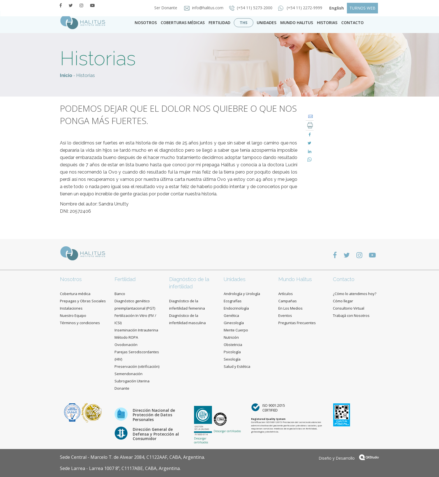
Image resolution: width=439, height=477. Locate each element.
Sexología (232, 359)
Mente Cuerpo (236, 330)
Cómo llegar (343, 300)
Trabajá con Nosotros (351, 315)
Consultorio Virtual (348, 308)
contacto (352, 22)
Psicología (232, 351)
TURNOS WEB (362, 8)
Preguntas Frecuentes (297, 322)
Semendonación (129, 373)
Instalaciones (71, 308)
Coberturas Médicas (183, 22)
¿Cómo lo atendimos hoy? (354, 293)
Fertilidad (219, 22)
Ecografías (233, 300)
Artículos (285, 293)
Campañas (287, 300)
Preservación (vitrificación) (137, 366)
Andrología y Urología (242, 293)
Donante (122, 388)
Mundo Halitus (296, 22)
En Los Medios (290, 308)
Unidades (266, 22)
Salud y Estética (237, 366)
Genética (231, 315)
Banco (120, 293)
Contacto (343, 279)
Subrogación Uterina (132, 381)
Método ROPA (126, 337)
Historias (327, 22)
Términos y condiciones (80, 322)
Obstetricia (233, 344)
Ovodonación (126, 344)
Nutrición (231, 337)
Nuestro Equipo (73, 315)
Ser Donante (164, 7)
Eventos (285, 315)
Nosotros (146, 22)
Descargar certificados (201, 440)
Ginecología (234, 322)
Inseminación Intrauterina (136, 330)
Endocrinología (236, 308)
